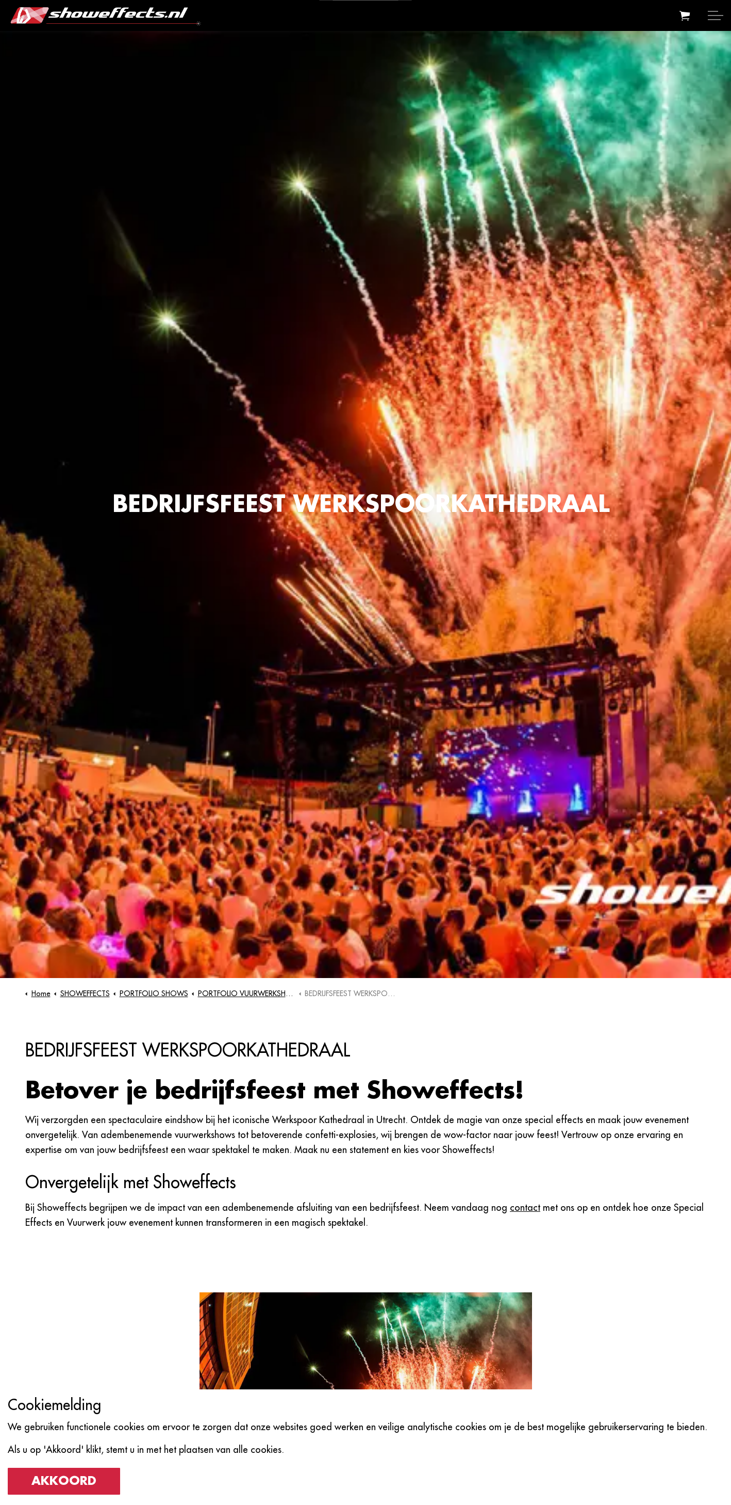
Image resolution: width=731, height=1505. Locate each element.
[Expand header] (715, 15)
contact (525, 1207)
